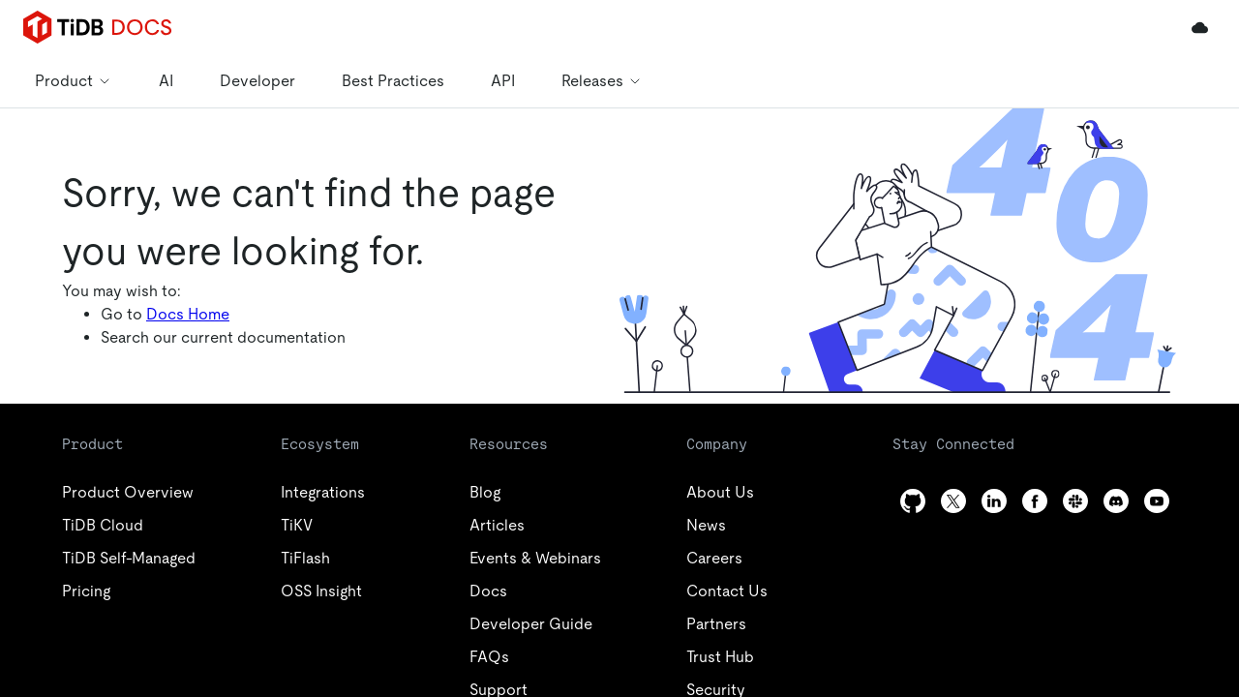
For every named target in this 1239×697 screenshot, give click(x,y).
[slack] (1075, 501)
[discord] (1116, 501)
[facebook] (1034, 501)
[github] (912, 501)
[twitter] (953, 501)
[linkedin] (994, 501)
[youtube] (1156, 501)
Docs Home (187, 314)
